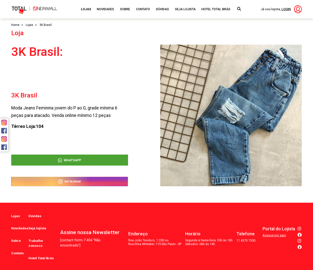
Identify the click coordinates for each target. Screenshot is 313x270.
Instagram (69, 181)
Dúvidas (162, 9)
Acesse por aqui (274, 227)
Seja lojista (36, 222)
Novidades (105, 9)
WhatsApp (69, 158)
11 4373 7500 (245, 232)
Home (15, 25)
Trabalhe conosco (34, 232)
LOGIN (286, 9)
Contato (143, 9)
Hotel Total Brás (215, 9)
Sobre (125, 9)
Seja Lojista (185, 9)
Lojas (86, 9)
